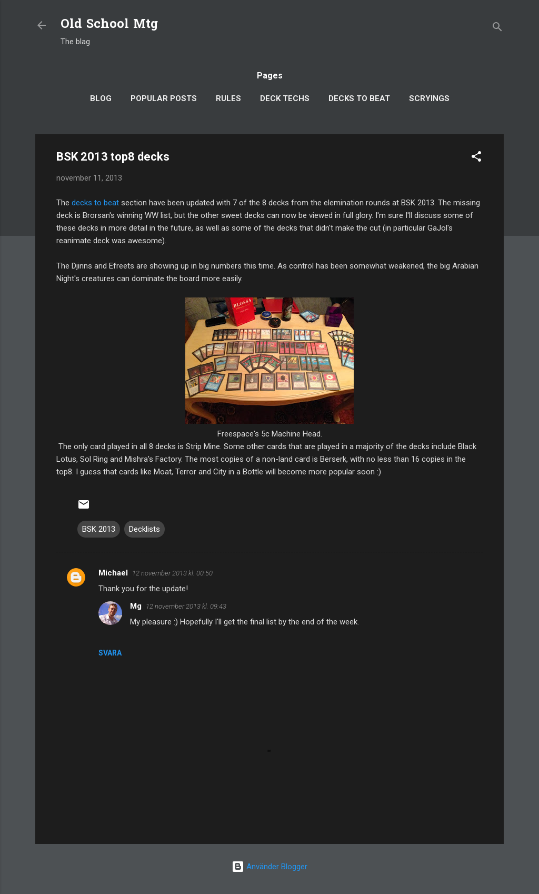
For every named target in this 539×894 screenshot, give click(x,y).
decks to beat (95, 202)
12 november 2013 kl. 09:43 (186, 606)
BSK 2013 (98, 529)
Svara (110, 653)
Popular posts (164, 98)
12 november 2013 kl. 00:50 (172, 573)
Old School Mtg (109, 25)
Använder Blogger (269, 866)
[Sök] (497, 29)
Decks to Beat (359, 98)
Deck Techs (285, 98)
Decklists (144, 529)
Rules (228, 98)
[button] (476, 158)
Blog (101, 98)
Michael (113, 573)
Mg (136, 606)
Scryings (429, 98)
